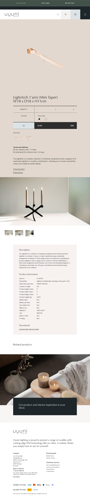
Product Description (19, 169)
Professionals (51, 453)
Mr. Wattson (69, 3)
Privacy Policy (50, 469)
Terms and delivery (20, 147)
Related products (18, 172)
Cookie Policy (50, 471)
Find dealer (16, 476)
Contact (16, 453)
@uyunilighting (18, 469)
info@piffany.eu (17, 458)
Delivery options (19, 490)
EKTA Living (45, 3)
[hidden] (75, 14)
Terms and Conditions (52, 467)
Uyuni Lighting (21, 3)
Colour (24, 116)
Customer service (52, 462)
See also (16, 133)
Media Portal (50, 456)
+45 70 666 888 (17, 456)
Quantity (23, 109)
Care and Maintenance (53, 465)
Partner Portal (50, 458)
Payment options (19, 485)
